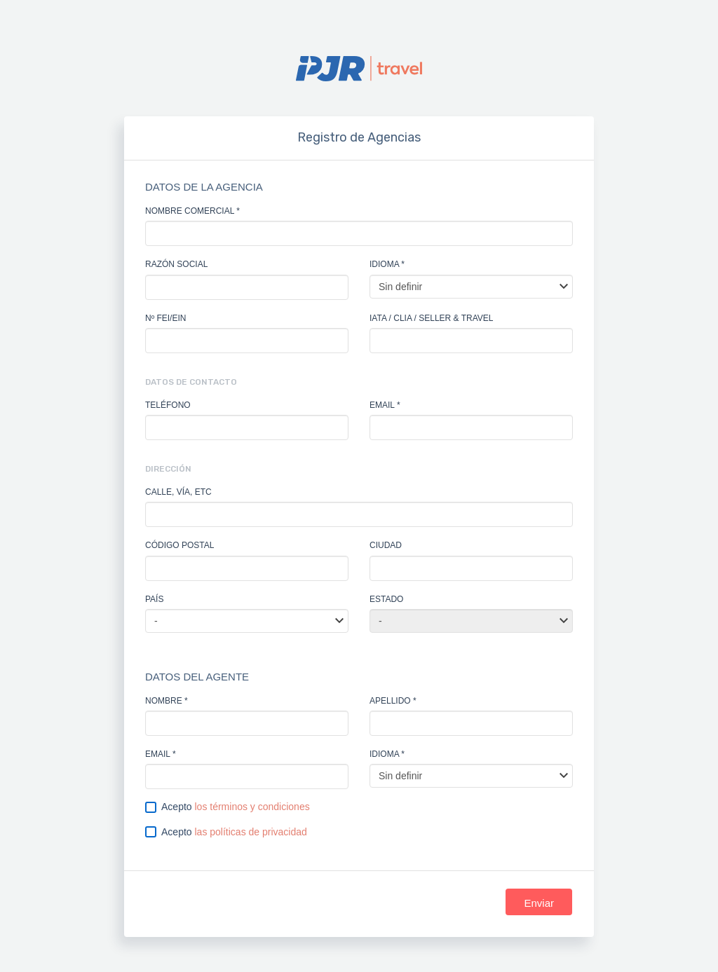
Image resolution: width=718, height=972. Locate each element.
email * (385, 405)
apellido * (393, 701)
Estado (386, 599)
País (154, 599)
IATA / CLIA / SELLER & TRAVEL (432, 318)
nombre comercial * (192, 211)
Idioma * (387, 264)
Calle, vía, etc (178, 492)
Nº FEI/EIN (165, 318)
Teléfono (168, 405)
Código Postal (179, 545)
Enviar (539, 903)
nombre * (166, 701)
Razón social (176, 264)
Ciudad (386, 545)
